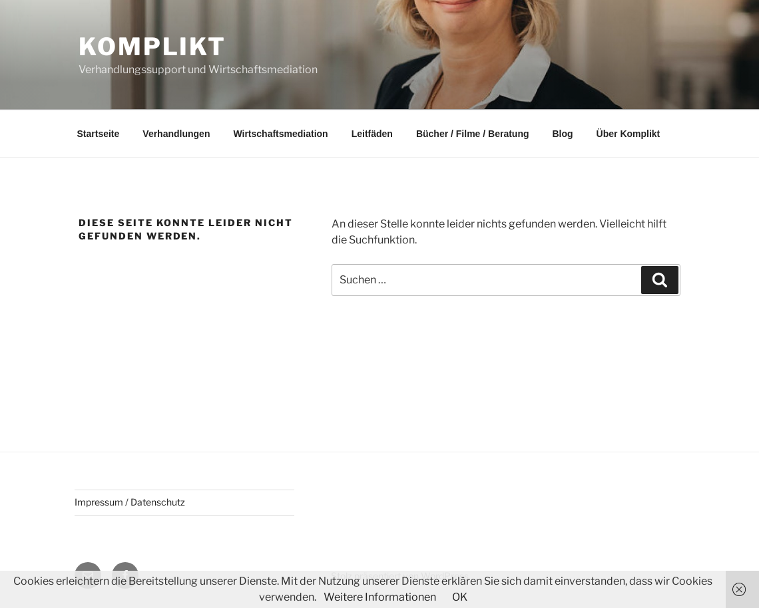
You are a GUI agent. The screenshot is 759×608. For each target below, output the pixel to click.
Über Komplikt (628, 133)
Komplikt (152, 46)
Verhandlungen (176, 133)
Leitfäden (372, 133)
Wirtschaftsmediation (280, 133)
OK (459, 597)
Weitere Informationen (380, 597)
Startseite (98, 133)
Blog (563, 133)
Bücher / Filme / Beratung (472, 133)
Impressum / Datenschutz (130, 502)
